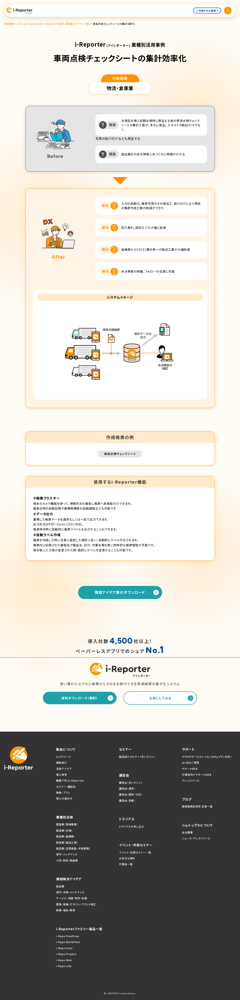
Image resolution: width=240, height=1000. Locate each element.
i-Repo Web (64, 960)
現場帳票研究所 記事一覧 (197, 806)
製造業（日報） (64, 830)
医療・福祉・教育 (65, 910)
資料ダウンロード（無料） (79, 698)
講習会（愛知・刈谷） (130, 794)
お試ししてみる (160, 698)
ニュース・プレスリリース (196, 838)
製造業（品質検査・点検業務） (73, 848)
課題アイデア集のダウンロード (120, 592)
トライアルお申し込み (131, 826)
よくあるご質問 (190, 762)
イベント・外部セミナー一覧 (135, 852)
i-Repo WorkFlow (68, 942)
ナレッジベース (190, 780)
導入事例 (61, 774)
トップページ (63, 756)
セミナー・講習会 (66, 786)
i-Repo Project (66, 954)
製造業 (60, 886)
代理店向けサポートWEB (197, 774)
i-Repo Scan (64, 948)
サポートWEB (190, 768)
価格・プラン (63, 792)
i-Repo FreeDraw (67, 936)
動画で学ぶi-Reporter (70, 780)
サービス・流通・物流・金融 (71, 898)
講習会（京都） (127, 800)
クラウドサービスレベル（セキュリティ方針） (207, 756)
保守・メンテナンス (67, 854)
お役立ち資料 (127, 858)
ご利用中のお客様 (207, 10)
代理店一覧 (126, 864)
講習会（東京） (127, 788)
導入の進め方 (64, 798)
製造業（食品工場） (67, 842)
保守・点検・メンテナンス (70, 892)
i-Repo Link (64, 966)
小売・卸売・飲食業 (67, 860)
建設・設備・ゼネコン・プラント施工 (76, 904)
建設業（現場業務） (67, 824)
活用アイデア (64, 768)
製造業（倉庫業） (65, 836)
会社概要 (187, 832)
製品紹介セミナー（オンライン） (137, 756)
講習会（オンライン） (130, 782)
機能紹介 (61, 762)
